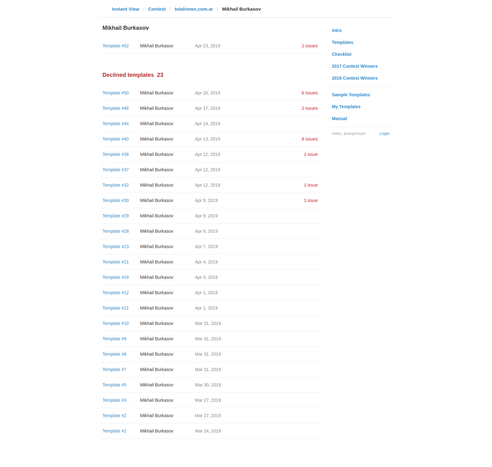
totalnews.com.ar (194, 9)
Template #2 (114, 415)
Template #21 (116, 261)
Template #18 (116, 277)
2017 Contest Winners (355, 66)
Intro (337, 30)
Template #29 (116, 215)
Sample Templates (351, 94)
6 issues (310, 92)
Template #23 (116, 246)
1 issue (311, 154)
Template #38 (116, 154)
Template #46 (116, 108)
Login (385, 133)
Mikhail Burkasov (157, 45)
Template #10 (116, 323)
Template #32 (116, 185)
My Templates (346, 106)
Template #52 (116, 45)
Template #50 (116, 92)
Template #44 (116, 123)
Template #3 (114, 400)
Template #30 (116, 200)
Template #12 (116, 292)
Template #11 (116, 307)
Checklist (341, 54)
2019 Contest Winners (355, 78)
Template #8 (114, 354)
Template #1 (114, 430)
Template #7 (114, 369)
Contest (157, 9)
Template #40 (116, 138)
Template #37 (116, 169)
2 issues (310, 45)
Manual (339, 118)
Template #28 (116, 231)
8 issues (310, 138)
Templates (342, 42)
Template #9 (114, 338)
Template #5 (114, 384)
